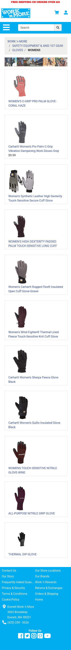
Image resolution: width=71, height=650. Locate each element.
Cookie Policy (10, 599)
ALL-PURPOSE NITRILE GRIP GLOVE (31, 513)
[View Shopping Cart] (56, 13)
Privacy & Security (13, 588)
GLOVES (17, 50)
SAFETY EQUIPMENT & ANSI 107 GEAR (37, 45)
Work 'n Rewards (46, 582)
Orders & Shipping (46, 593)
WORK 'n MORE (17, 41)
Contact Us (9, 570)
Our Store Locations (48, 570)
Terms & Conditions (14, 593)
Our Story (8, 576)
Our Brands (42, 576)
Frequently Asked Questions (18, 582)
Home (39, 599)
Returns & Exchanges (48, 588)
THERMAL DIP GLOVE (22, 554)
